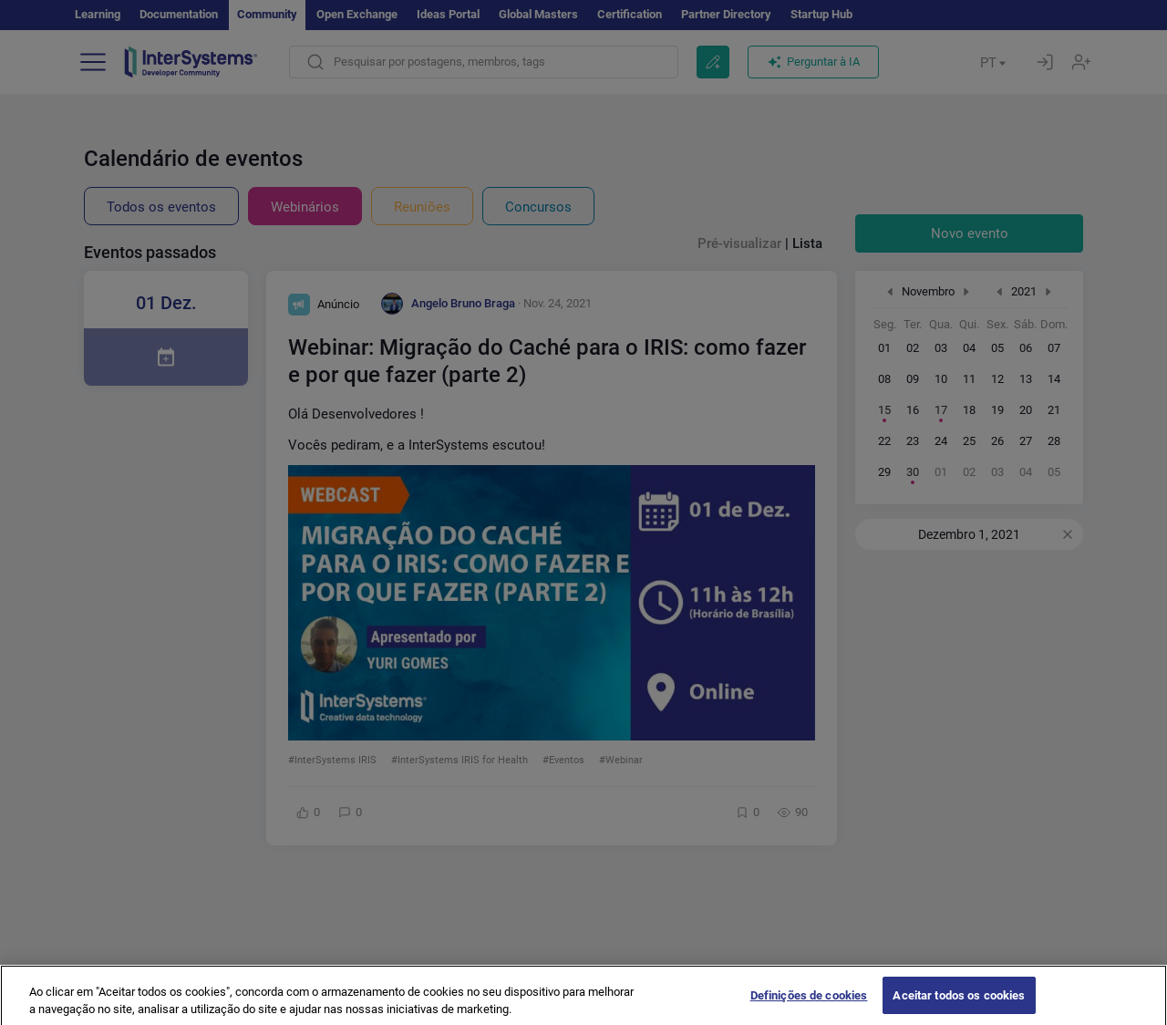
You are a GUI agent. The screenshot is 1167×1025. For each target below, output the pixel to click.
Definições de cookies (809, 1005)
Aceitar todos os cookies (959, 1005)
